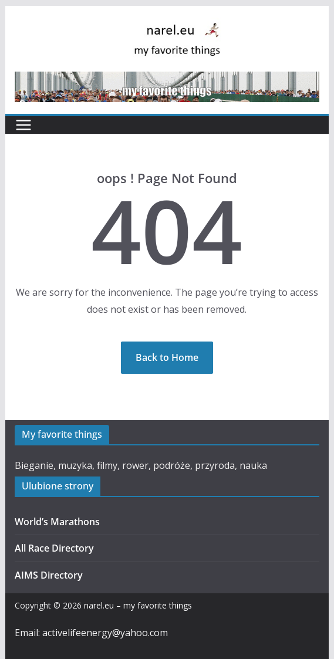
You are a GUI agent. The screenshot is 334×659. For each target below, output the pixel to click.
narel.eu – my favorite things (138, 605)
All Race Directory (54, 548)
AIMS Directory (49, 575)
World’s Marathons (57, 521)
